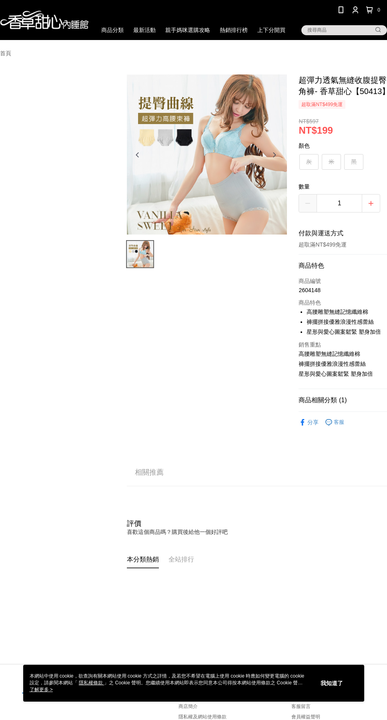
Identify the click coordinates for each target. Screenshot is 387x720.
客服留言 (301, 706)
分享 (309, 422)
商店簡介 (188, 706)
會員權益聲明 (305, 717)
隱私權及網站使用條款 (202, 717)
